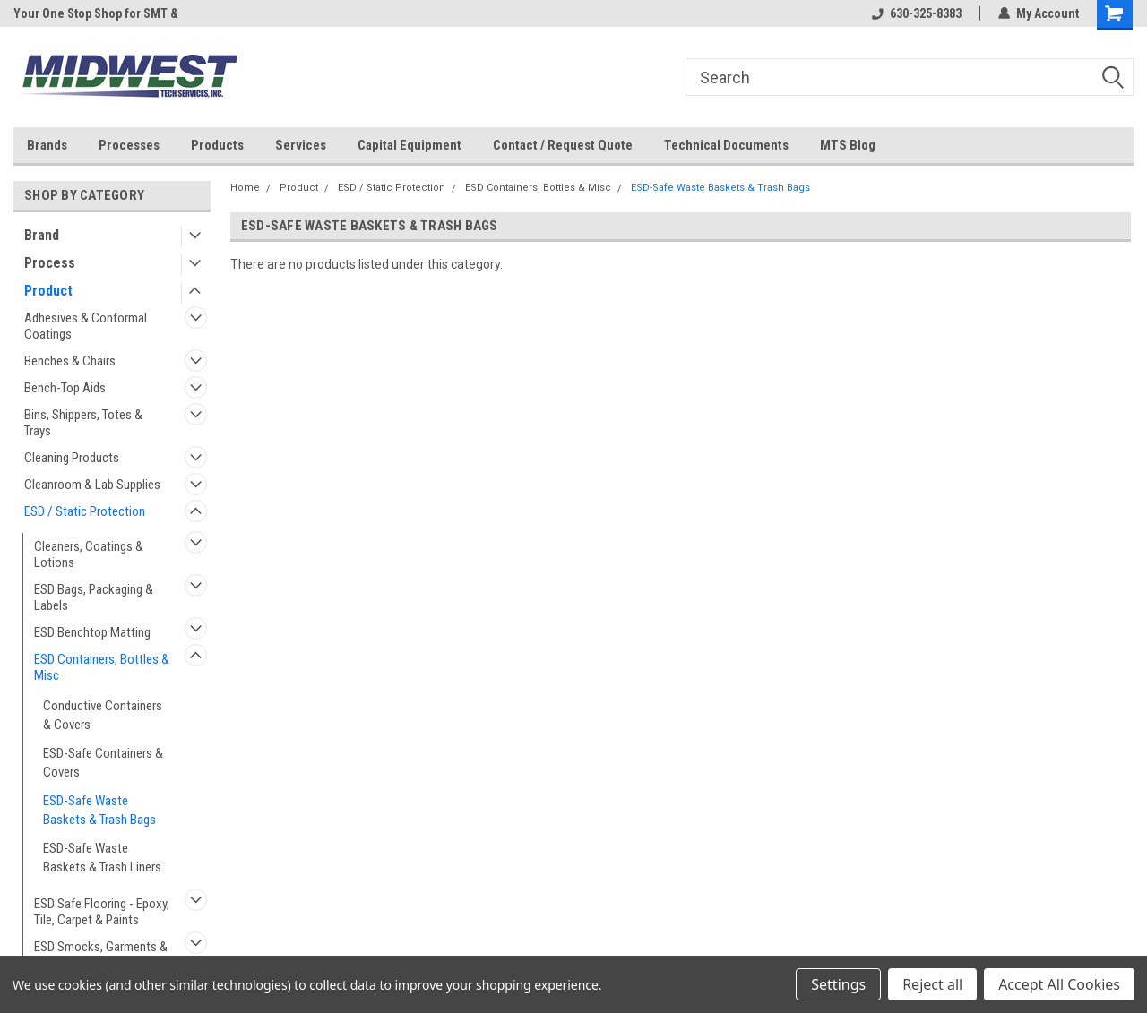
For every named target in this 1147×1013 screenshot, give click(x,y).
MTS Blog (847, 145)
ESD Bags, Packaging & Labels (93, 597)
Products (217, 145)
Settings (838, 984)
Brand (41, 235)
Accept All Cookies (1059, 984)
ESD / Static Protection (84, 511)
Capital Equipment (409, 145)
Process (49, 262)
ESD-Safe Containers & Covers (103, 762)
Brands (47, 145)
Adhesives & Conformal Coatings (85, 326)
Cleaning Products (71, 458)
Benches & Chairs (70, 361)
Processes (129, 145)
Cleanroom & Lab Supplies (92, 484)
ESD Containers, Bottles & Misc (101, 667)
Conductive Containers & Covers (102, 715)
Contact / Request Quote (563, 145)
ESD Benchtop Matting (92, 632)
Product (48, 290)
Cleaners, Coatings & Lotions (88, 554)
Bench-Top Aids (65, 388)
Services (300, 145)
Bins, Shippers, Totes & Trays (83, 423)
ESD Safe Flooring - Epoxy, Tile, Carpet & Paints (101, 912)
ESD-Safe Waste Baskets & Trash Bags (99, 810)
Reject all (932, 984)
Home (245, 187)
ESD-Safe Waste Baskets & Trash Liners (102, 857)
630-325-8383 (917, 13)
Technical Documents (726, 145)
